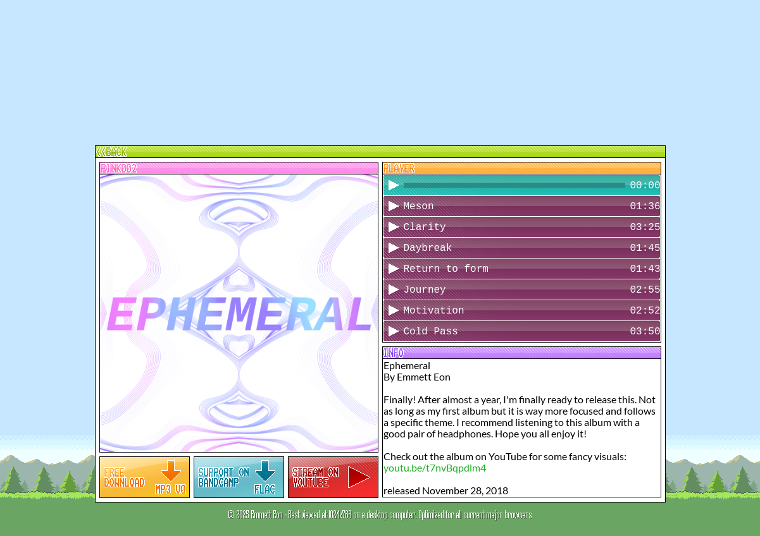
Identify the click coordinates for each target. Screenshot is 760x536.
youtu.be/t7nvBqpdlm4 (434, 467)
